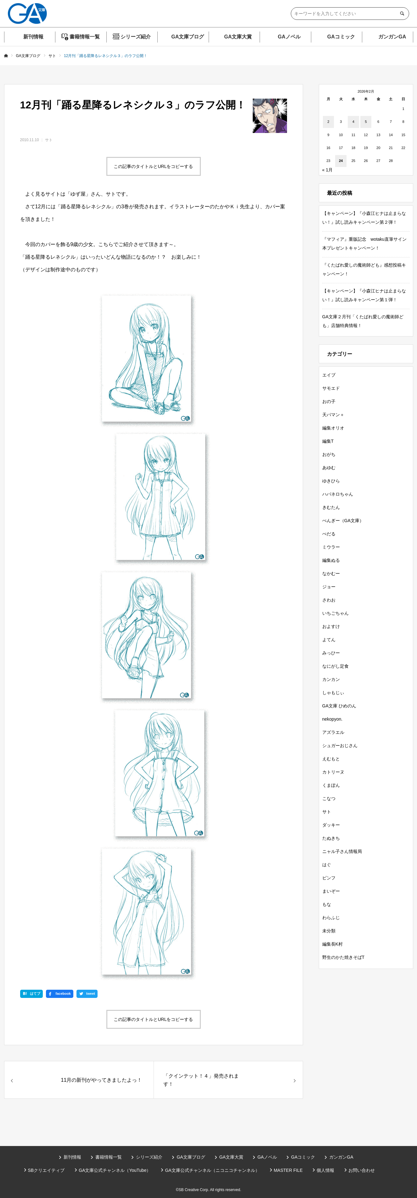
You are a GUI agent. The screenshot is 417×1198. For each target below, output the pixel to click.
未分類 (328, 930)
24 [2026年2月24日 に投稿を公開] (341, 161)
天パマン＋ (333, 414)
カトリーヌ (333, 772)
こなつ (328, 798)
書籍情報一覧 (85, 36)
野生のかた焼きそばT (343, 957)
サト (49, 140)
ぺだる (328, 533)
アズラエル (333, 732)
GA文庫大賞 (238, 36)
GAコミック (341, 36)
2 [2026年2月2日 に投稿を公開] (328, 122)
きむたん (331, 507)
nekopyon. (332, 719)
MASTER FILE (288, 1170)
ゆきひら (331, 480)
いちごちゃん (335, 613)
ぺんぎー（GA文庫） (343, 520)
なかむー (331, 573)
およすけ (331, 626)
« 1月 (327, 169)
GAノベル (289, 36)
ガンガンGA (392, 36)
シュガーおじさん (340, 745)
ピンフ (328, 877)
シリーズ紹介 (136, 36)
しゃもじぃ (333, 692)
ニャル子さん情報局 (342, 851)
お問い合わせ (361, 1170)
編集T (328, 441)
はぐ (326, 864)
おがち (328, 454)
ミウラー (331, 547)
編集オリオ (333, 427)
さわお (328, 599)
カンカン (331, 679)
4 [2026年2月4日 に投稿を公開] (353, 122)
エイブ (328, 374)
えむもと (331, 758)
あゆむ (328, 467)
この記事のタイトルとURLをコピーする (153, 166)
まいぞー (331, 891)
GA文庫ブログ (187, 36)
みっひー (331, 652)
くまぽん (331, 785)
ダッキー (331, 824)
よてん (328, 639)
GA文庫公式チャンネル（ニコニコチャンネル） (212, 1170)
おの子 (328, 401)
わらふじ (331, 917)
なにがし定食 (335, 666)
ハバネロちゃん (337, 494)
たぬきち (331, 838)
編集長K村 (332, 944)
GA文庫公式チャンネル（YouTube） (115, 1170)
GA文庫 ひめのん (339, 705)
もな (326, 904)
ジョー (328, 586)
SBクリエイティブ (46, 1170)
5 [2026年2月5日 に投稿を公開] (366, 122)
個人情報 (325, 1170)
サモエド (331, 388)
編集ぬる (331, 560)
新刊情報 (33, 36)
